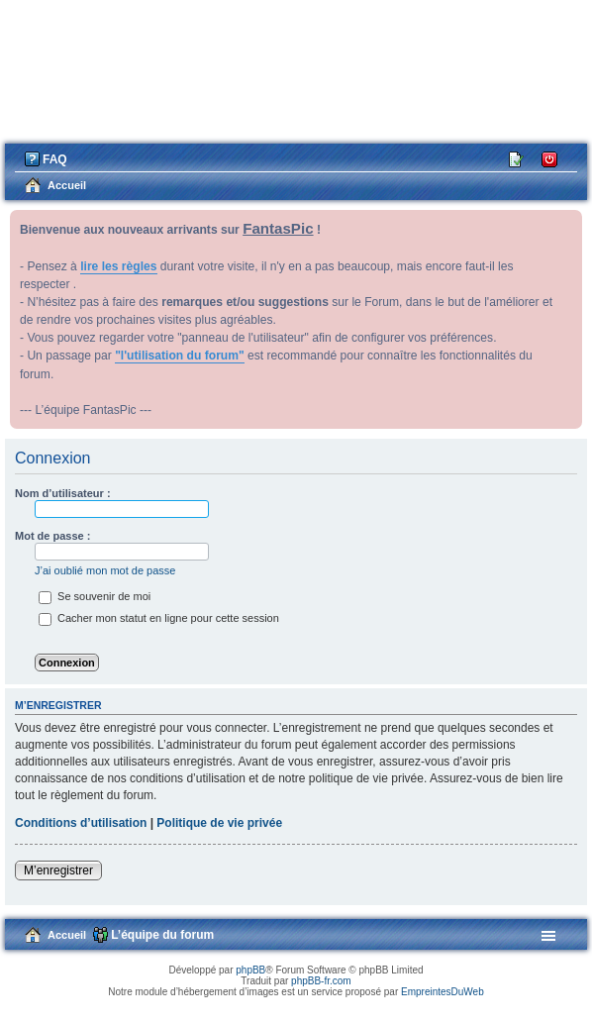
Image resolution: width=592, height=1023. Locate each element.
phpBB (250, 970)
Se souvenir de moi (94, 596)
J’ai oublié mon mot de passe (105, 570)
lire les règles (118, 266)
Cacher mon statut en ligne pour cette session (159, 618)
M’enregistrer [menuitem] (517, 158)
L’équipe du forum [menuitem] (162, 935)
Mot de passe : (52, 536)
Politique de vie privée (219, 823)
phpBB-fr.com (321, 980)
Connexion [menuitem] (550, 158)
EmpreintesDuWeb (442, 991)
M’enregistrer (58, 870)
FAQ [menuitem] (55, 159)
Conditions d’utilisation (81, 823)
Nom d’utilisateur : (63, 493)
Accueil (67, 935)
